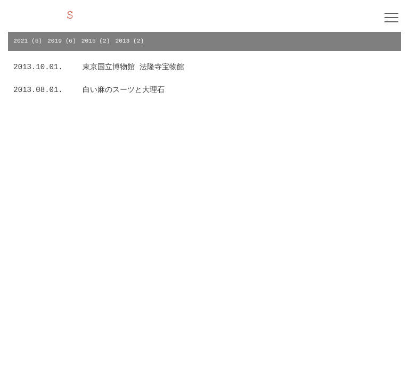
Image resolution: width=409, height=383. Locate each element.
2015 (88, 41)
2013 (123, 41)
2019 (54, 41)
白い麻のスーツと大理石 (124, 90)
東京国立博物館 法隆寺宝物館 (133, 67)
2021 (20, 41)
